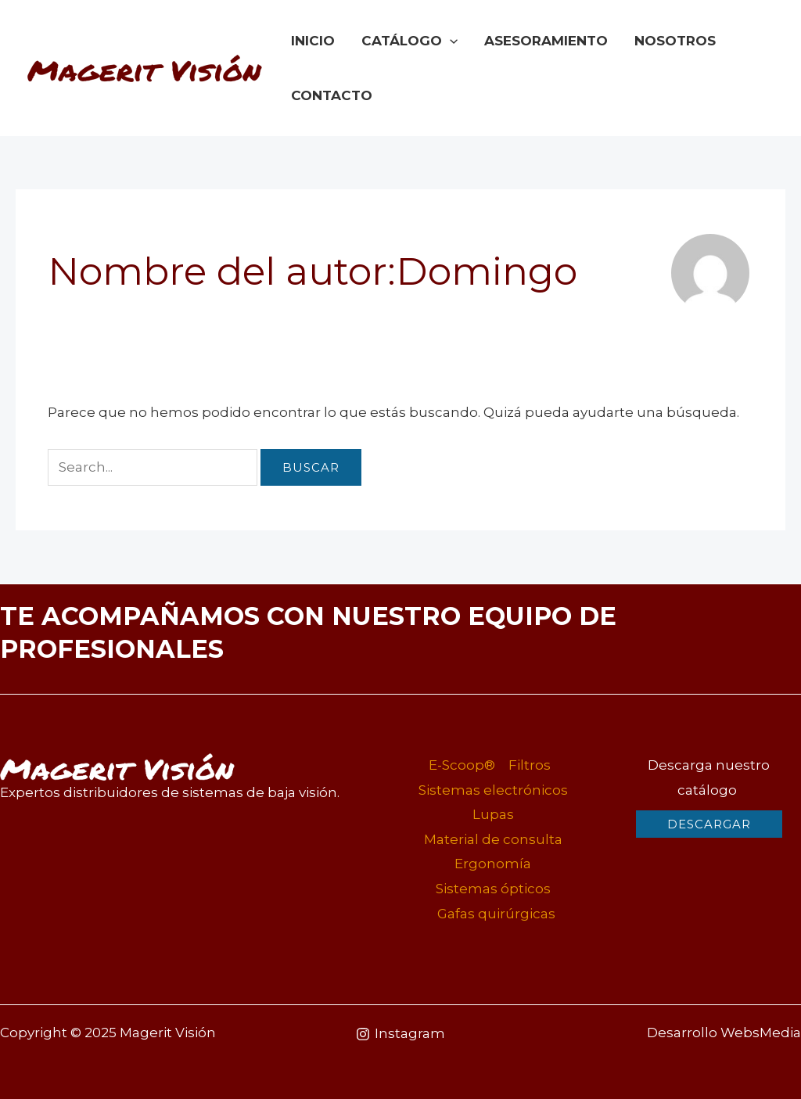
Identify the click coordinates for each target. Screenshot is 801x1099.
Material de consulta (493, 839)
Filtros (529, 765)
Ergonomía (492, 863)
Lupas (493, 814)
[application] (450, 40)
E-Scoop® (462, 765)
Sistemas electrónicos (493, 790)
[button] (709, 824)
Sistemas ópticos (493, 888)
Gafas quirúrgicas (496, 913)
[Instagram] (400, 1034)
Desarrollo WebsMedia (724, 1032)
